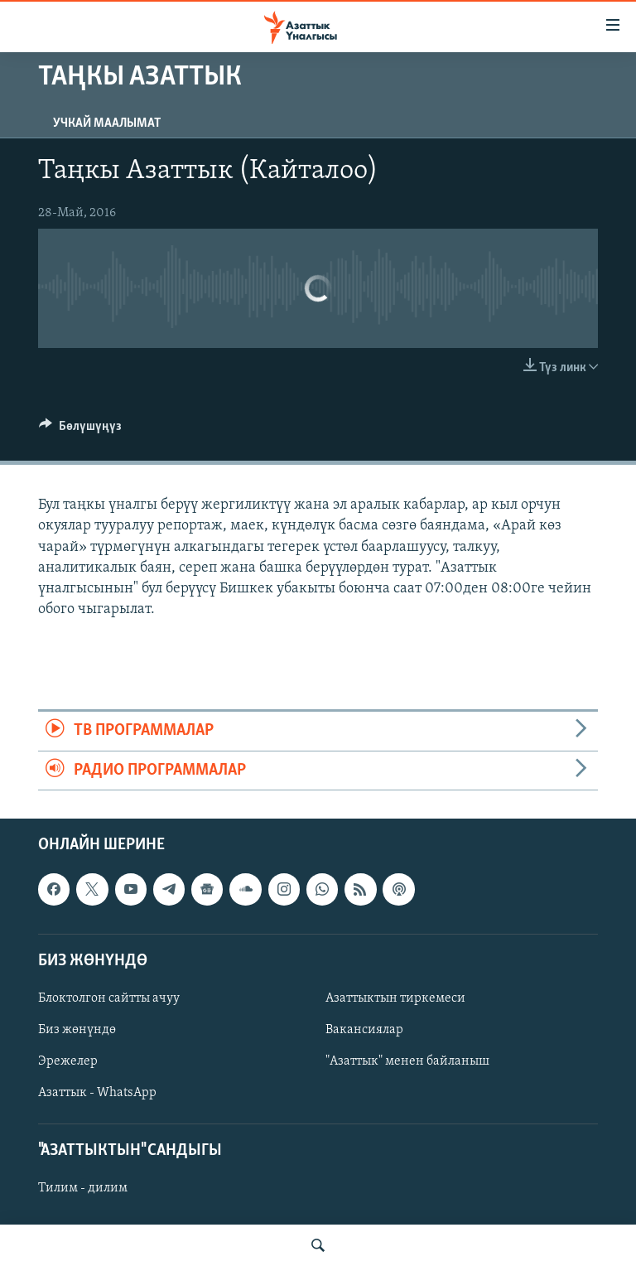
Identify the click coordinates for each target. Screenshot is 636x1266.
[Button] (80, 430)
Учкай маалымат (107, 123)
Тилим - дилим (83, 1188)
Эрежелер (68, 1061)
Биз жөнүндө (77, 1029)
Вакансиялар (364, 1029)
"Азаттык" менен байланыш (407, 1061)
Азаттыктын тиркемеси (395, 998)
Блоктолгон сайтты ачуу (109, 998)
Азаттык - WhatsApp (97, 1092)
